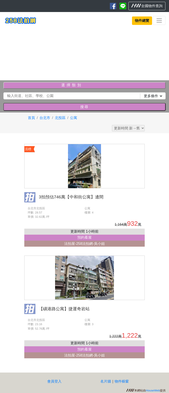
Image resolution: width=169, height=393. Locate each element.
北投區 (60, 118)
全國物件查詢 (147, 6)
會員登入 (54, 381)
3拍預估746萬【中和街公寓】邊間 (71, 197)
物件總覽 (142, 20)
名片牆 (105, 381)
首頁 (31, 118)
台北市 (44, 118)
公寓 (73, 118)
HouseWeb (153, 390)
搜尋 (84, 107)
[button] (12, 53)
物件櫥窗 (122, 381)
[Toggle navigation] (159, 20)
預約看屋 (84, 237)
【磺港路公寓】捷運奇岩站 (64, 308)
